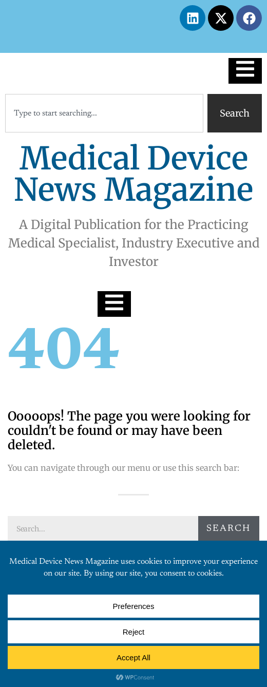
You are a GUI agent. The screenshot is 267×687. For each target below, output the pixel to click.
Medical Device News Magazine (133, 174)
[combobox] (104, 113)
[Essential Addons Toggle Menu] (245, 71)
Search (228, 528)
